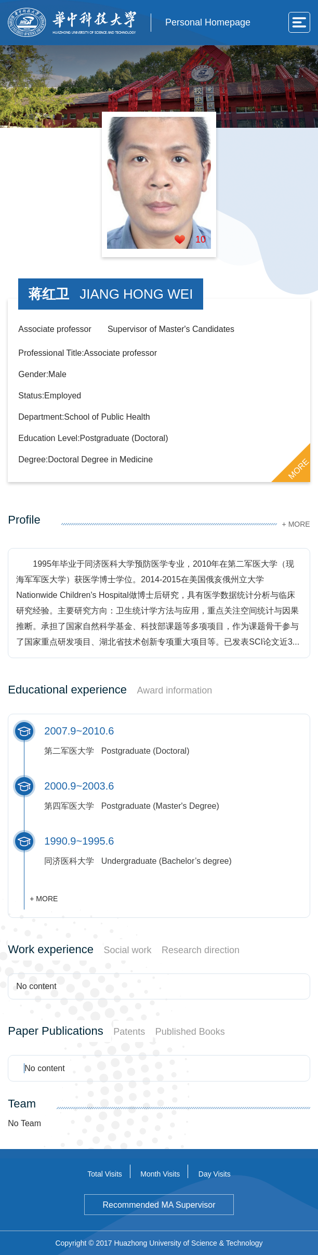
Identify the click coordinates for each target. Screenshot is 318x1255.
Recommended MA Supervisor (158, 1204)
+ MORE (296, 524)
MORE (298, 468)
